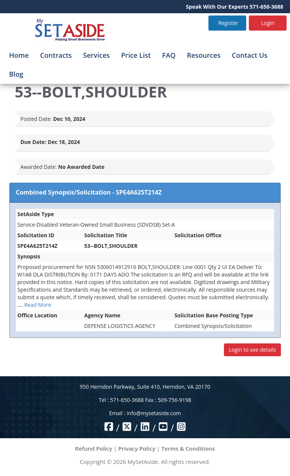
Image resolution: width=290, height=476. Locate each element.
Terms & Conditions (188, 448)
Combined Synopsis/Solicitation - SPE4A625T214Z (89, 192)
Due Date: (33, 141)
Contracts (56, 55)
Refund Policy (93, 448)
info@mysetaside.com (154, 413)
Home (19, 55)
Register (228, 22)
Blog (16, 74)
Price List (136, 55)
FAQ (169, 55)
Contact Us (249, 55)
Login (267, 22)
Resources (204, 55)
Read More (37, 304)
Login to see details (252, 349)
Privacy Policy (136, 448)
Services (96, 55)
